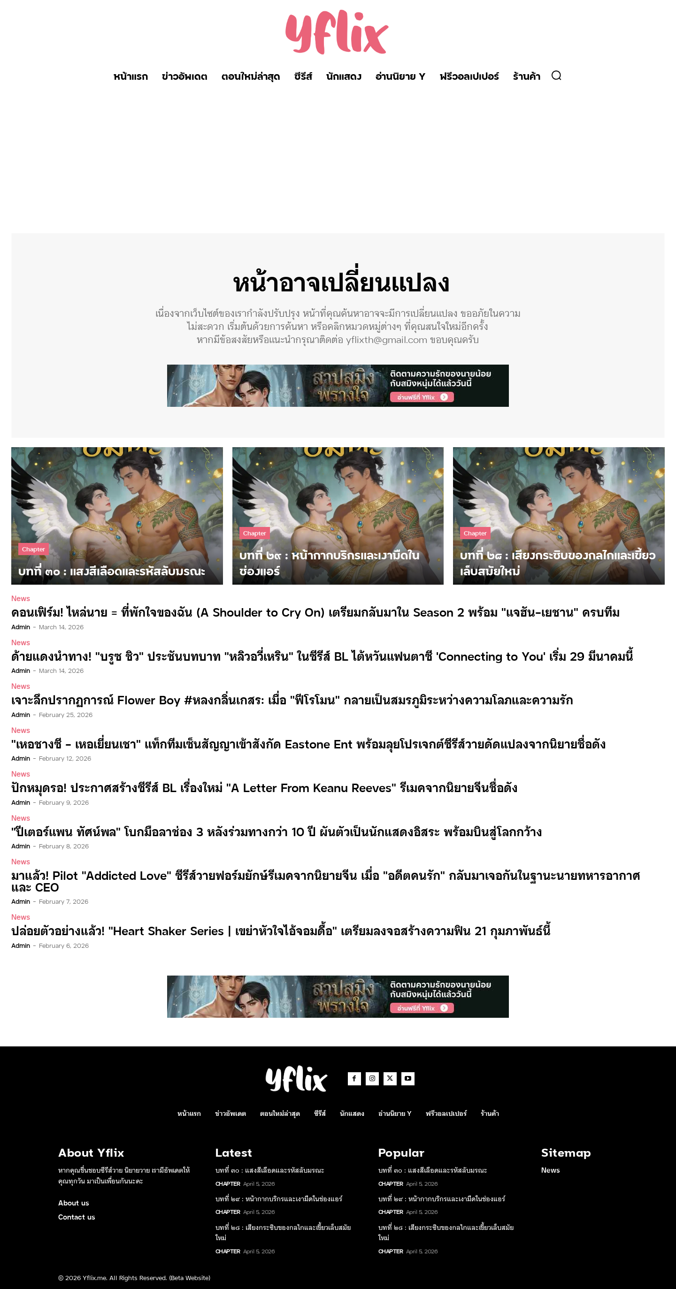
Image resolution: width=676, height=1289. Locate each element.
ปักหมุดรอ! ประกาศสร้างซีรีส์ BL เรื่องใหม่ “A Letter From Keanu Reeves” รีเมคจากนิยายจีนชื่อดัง (252, 786)
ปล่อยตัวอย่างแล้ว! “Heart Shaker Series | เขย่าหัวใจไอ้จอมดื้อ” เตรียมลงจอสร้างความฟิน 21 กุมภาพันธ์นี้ (269, 929)
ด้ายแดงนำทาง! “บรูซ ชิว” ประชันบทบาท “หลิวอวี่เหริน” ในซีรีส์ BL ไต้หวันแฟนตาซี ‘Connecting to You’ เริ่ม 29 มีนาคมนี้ (307, 655)
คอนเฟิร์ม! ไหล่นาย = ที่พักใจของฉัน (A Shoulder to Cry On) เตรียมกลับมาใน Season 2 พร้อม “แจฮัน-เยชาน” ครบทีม (301, 612)
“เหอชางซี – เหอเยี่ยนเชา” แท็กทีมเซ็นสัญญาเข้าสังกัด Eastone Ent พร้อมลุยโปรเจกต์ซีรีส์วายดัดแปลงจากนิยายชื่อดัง (294, 743)
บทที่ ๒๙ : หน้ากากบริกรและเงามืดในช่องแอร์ (278, 1197)
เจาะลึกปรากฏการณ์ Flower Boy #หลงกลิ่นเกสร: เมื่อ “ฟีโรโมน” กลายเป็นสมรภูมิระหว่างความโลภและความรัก (280, 699)
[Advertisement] (338, 158)
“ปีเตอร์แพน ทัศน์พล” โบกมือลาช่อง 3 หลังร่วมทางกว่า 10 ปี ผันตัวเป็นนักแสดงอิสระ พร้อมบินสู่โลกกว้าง (264, 830)
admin (20, 626)
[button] (556, 75)
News (20, 598)
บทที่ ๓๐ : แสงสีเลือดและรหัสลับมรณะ (269, 1168)
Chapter (33, 549)
